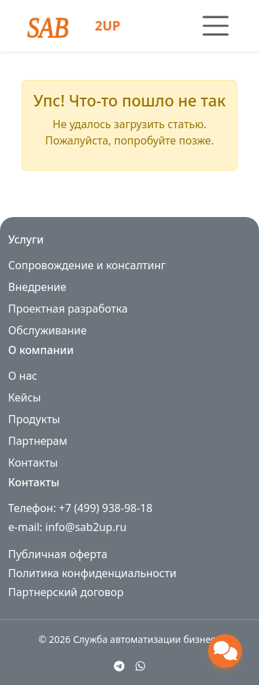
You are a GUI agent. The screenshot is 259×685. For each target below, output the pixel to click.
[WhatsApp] (140, 666)
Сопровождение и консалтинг (86, 265)
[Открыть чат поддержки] (225, 651)
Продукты (34, 419)
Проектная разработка (67, 308)
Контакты (33, 462)
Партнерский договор (65, 592)
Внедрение (37, 286)
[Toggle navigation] (215, 26)
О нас (22, 375)
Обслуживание (47, 330)
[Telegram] (119, 666)
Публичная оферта (57, 554)
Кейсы (24, 397)
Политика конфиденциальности (92, 573)
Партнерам (37, 440)
